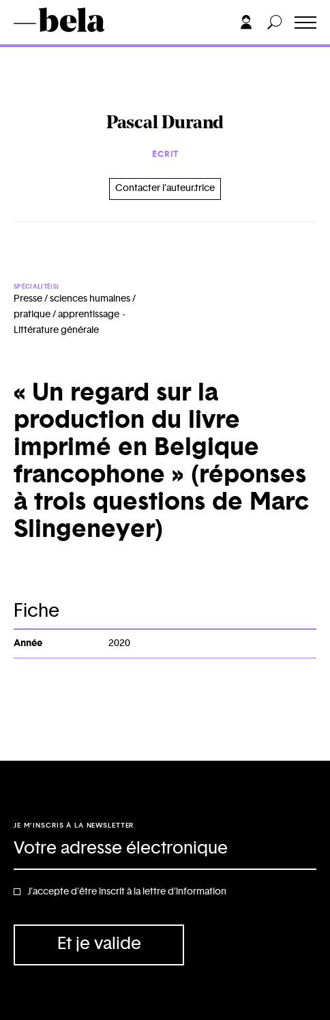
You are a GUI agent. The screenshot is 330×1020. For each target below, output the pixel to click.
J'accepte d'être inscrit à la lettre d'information (126, 892)
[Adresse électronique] (165, 849)
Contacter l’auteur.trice (165, 188)
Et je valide (99, 943)
